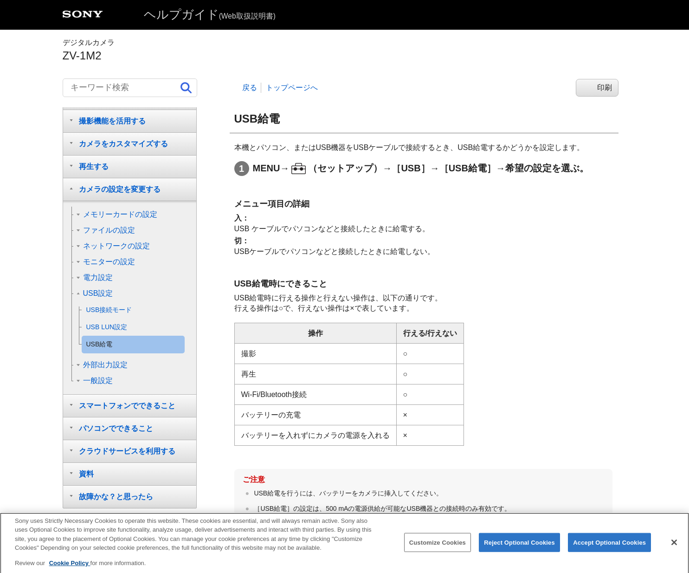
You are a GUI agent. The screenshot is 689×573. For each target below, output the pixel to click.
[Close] (674, 549)
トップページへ (292, 87)
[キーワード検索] (130, 87)
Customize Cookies (437, 548)
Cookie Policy (69, 569)
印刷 (604, 87)
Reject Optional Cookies (519, 548)
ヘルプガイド (210, 14)
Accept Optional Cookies (609, 548)
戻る (249, 87)
